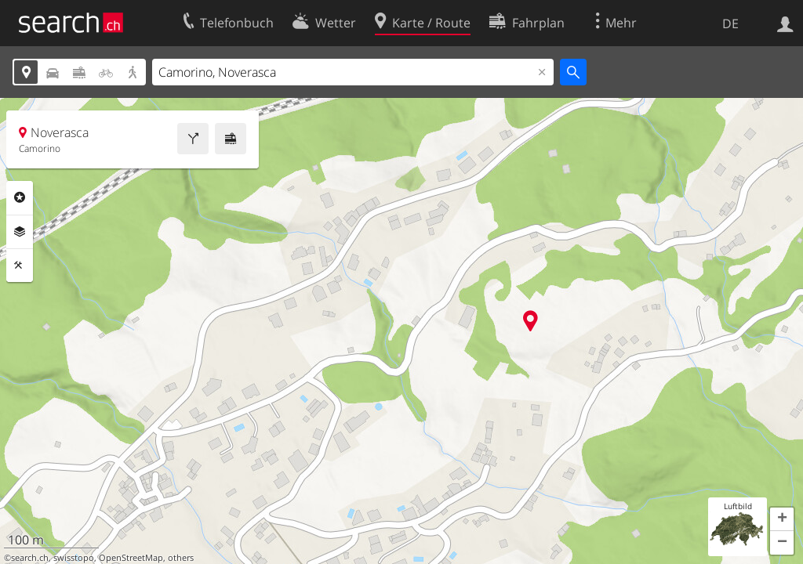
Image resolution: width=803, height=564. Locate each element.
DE (730, 23)
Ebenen (19, 231)
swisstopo (73, 557)
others (181, 557)
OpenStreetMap (131, 557)
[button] (782, 519)
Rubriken (19, 197)
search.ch (30, 557)
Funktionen (19, 265)
